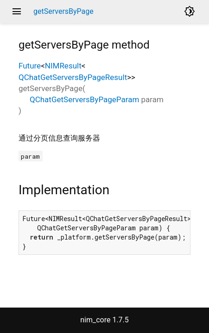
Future (30, 65)
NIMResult (63, 65)
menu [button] (16, 11)
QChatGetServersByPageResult (73, 77)
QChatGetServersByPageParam (84, 99)
